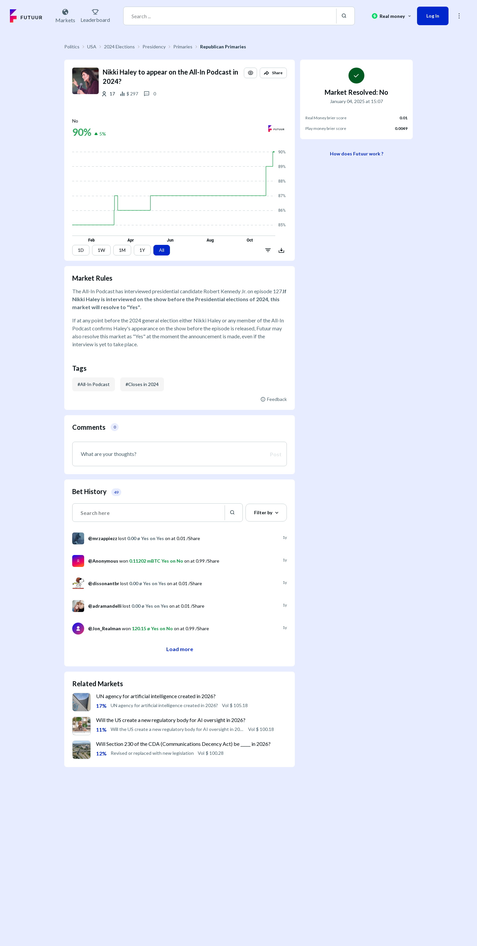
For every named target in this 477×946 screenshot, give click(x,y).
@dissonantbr (103, 583)
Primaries (182, 46)
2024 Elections (119, 46)
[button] (250, 73)
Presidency (154, 46)
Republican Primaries (223, 46)
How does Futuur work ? (356, 153)
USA (91, 46)
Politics (72, 46)
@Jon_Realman (104, 628)
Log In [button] (432, 16)
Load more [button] (179, 649)
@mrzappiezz (102, 538)
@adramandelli (105, 606)
